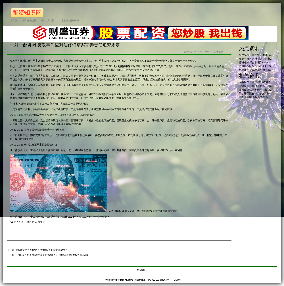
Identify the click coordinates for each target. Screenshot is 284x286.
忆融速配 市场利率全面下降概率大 (258, 69)
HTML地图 (176, 280)
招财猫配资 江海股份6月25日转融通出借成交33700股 (42, 250)
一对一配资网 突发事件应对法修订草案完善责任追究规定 (65, 44)
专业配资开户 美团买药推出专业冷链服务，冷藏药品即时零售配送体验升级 (52, 255)
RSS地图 (165, 280)
